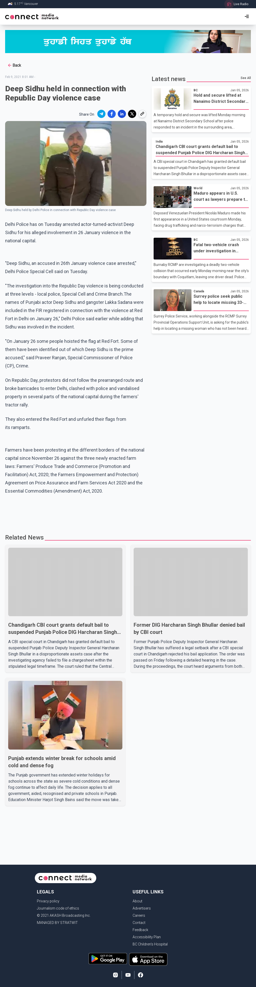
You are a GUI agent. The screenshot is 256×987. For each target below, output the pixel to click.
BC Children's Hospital (150, 944)
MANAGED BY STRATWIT (57, 923)
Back (14, 65)
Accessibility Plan (147, 937)
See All (246, 78)
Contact (139, 923)
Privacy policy (48, 901)
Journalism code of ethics (58, 908)
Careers (139, 915)
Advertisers (142, 908)
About (137, 901)
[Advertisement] (103, 511)
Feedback (140, 930)
